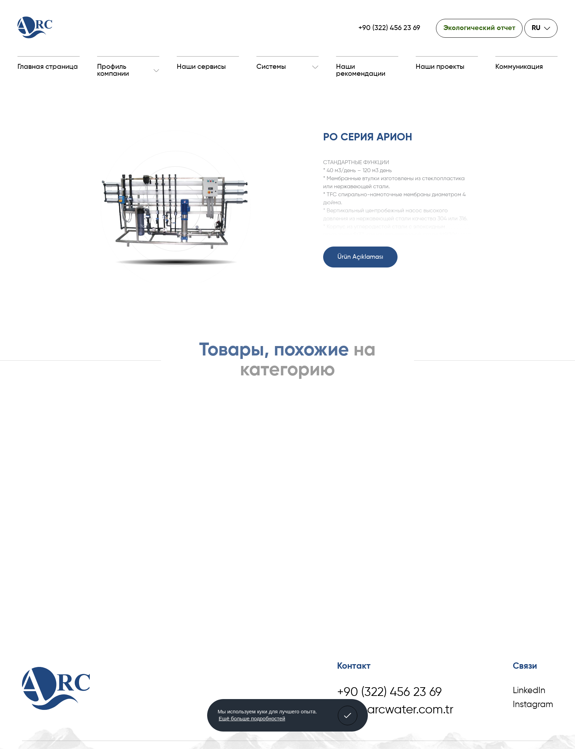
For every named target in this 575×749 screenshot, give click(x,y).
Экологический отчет (479, 28)
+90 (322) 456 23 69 (389, 28)
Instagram (533, 704)
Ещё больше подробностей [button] (252, 718)
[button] (347, 715)
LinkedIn (529, 690)
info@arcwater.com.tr (395, 710)
